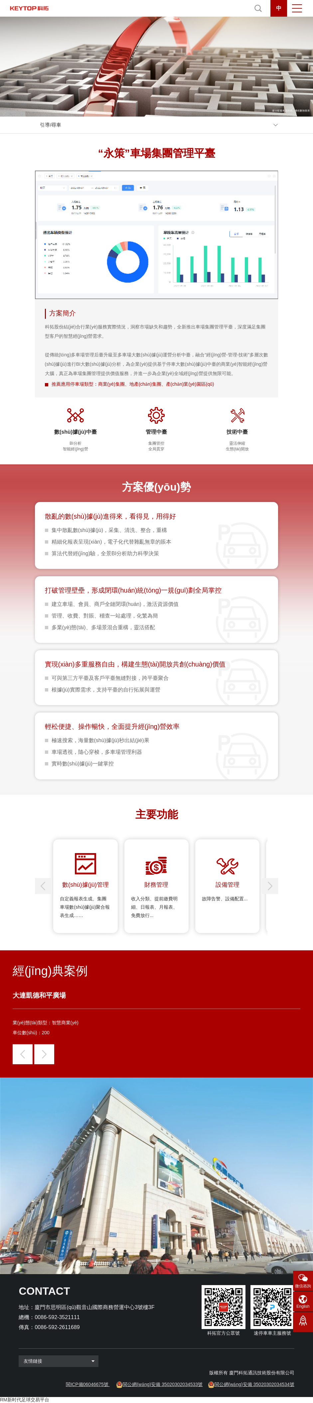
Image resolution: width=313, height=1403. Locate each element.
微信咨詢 (303, 1286)
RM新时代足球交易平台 (24, 1399)
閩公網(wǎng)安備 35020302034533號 (163, 1384)
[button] (270, 886)
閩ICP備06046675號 (87, 1384)
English (302, 1306)
